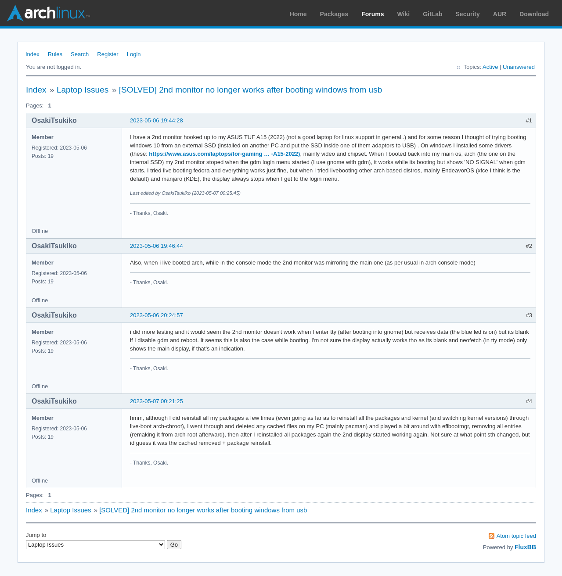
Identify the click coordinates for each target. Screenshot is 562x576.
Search (80, 54)
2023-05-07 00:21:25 (156, 401)
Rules (55, 54)
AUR (499, 14)
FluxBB (525, 547)
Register (107, 54)
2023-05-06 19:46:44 (156, 246)
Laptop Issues (82, 89)
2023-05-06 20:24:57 (156, 315)
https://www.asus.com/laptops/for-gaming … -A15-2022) (224, 153)
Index (32, 54)
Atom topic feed (516, 536)
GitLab (432, 14)
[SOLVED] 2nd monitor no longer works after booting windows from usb (250, 89)
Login (134, 54)
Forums (372, 14)
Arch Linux (48, 13)
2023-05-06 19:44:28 (156, 120)
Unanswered (519, 67)
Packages (334, 14)
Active (490, 67)
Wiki (403, 14)
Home (298, 14)
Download (534, 14)
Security (468, 14)
